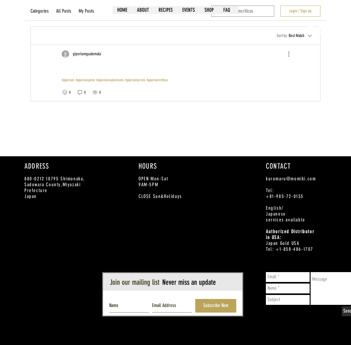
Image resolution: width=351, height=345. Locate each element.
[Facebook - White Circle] (310, 30)
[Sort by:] (295, 35)
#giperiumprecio (135, 80)
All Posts (63, 11)
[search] (242, 11)
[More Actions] (285, 54)
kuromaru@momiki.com (291, 179)
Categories (40, 11)
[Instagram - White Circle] (332, 30)
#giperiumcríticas (157, 80)
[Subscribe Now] (215, 306)
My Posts (86, 11)
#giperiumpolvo (85, 80)
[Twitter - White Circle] (321, 30)
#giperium (68, 80)
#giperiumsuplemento (110, 80)
